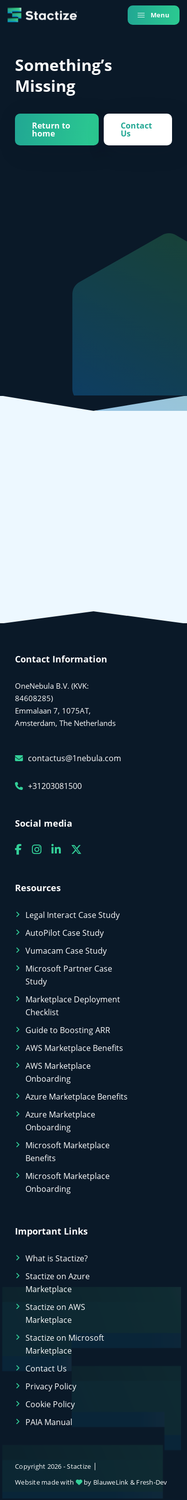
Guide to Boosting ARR (67, 1030)
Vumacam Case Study (66, 950)
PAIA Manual (48, 1422)
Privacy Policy (50, 1386)
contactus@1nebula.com (68, 758)
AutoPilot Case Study (64, 932)
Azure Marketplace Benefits (76, 1096)
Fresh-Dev (151, 1482)
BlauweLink (111, 1482)
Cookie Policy (50, 1404)
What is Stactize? (56, 1258)
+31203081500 (48, 786)
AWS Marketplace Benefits (74, 1048)
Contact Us (136, 129)
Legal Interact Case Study (72, 915)
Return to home (51, 129)
